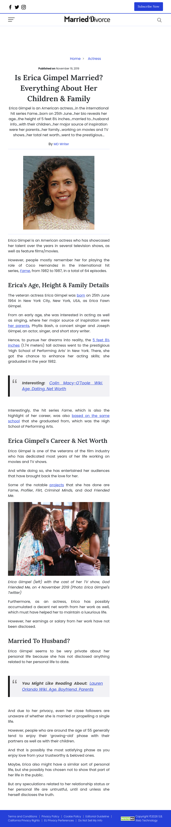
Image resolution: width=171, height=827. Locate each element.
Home (75, 58)
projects (56, 485)
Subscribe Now (149, 6)
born (81, 295)
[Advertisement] (43, 35)
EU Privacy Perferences (59, 820)
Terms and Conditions (22, 816)
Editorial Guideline (97, 816)
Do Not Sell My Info (90, 820)
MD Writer (61, 144)
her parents (18, 325)
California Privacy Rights (24, 820)
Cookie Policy (72, 816)
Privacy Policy (50, 816)
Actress (94, 58)
